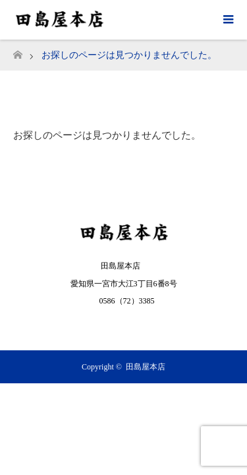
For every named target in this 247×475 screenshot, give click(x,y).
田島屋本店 (145, 366)
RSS (124, 325)
